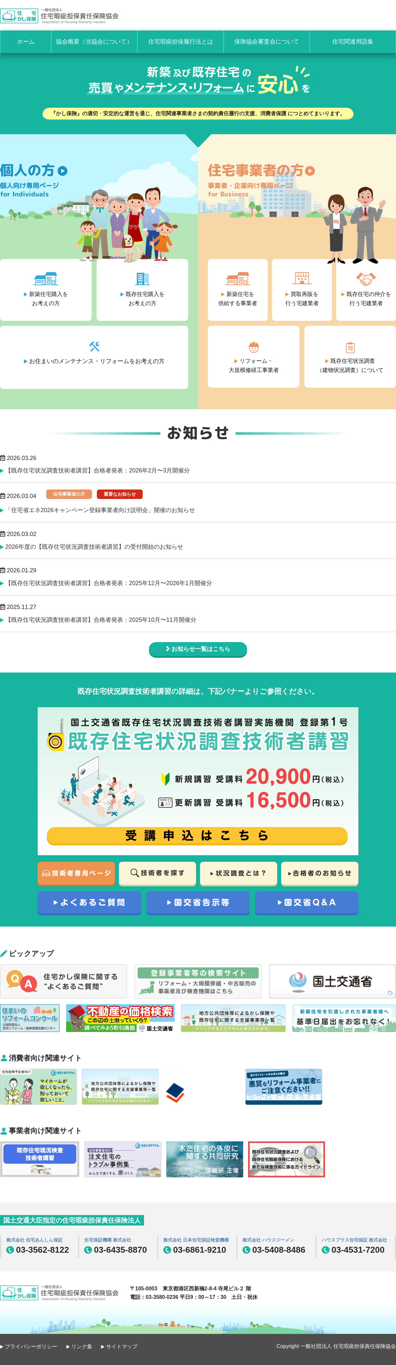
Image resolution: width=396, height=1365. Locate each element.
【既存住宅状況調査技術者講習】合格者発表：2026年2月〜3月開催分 (97, 470)
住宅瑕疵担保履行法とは (180, 41)
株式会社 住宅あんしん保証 (34, 1240)
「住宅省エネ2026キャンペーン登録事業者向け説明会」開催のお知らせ (100, 510)
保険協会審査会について (266, 41)
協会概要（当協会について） (94, 41)
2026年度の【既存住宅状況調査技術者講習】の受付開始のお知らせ (94, 547)
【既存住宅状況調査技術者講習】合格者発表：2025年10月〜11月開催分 (100, 620)
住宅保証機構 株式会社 (107, 1240)
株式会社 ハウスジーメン (268, 1240)
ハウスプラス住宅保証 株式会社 (354, 1240)
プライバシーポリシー (31, 1346)
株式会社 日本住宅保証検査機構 (196, 1240)
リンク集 (81, 1346)
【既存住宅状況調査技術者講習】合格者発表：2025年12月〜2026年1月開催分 (108, 583)
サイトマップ (121, 1346)
